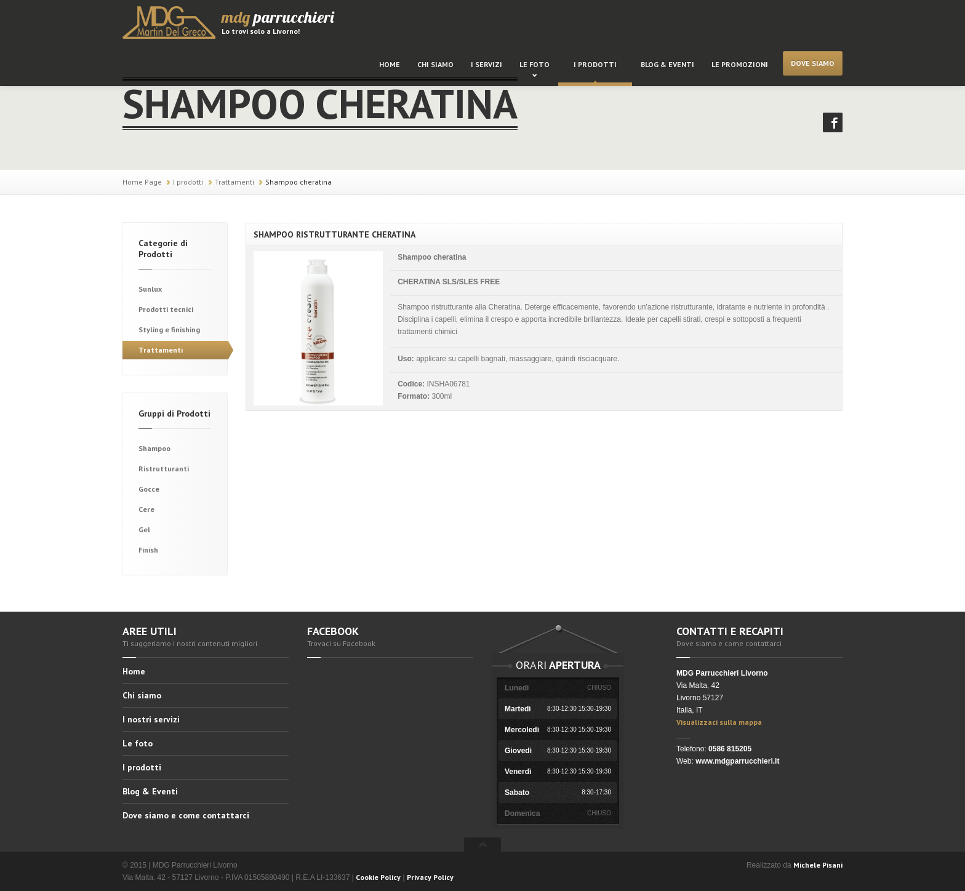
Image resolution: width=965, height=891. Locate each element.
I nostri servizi (151, 719)
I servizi (486, 64)
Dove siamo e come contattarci (185, 815)
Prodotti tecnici (165, 309)
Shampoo (154, 448)
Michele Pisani (818, 864)
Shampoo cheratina (298, 181)
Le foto (534, 64)
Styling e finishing (169, 329)
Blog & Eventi (667, 64)
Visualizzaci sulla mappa (719, 722)
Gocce (148, 488)
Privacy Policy (430, 877)
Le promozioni (739, 64)
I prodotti (595, 64)
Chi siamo (435, 64)
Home (389, 64)
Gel (144, 529)
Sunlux (150, 289)
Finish (148, 549)
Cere (146, 509)
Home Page (142, 181)
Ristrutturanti (163, 468)
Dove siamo (813, 63)
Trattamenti (234, 181)
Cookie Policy (378, 877)
